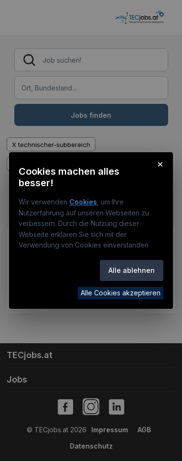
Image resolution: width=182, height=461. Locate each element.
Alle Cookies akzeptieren (121, 293)
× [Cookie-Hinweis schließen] (160, 163)
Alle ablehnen (131, 270)
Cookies (83, 202)
